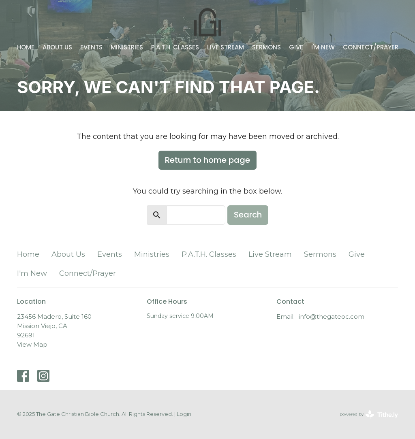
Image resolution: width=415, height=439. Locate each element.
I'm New (323, 47)
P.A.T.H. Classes (175, 47)
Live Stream (225, 47)
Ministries (127, 47)
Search (248, 214)
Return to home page (207, 160)
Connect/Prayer (370, 47)
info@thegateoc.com (331, 316)
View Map (32, 344)
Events (91, 47)
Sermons (266, 47)
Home (25, 47)
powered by (369, 414)
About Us (57, 47)
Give (296, 47)
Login (184, 414)
